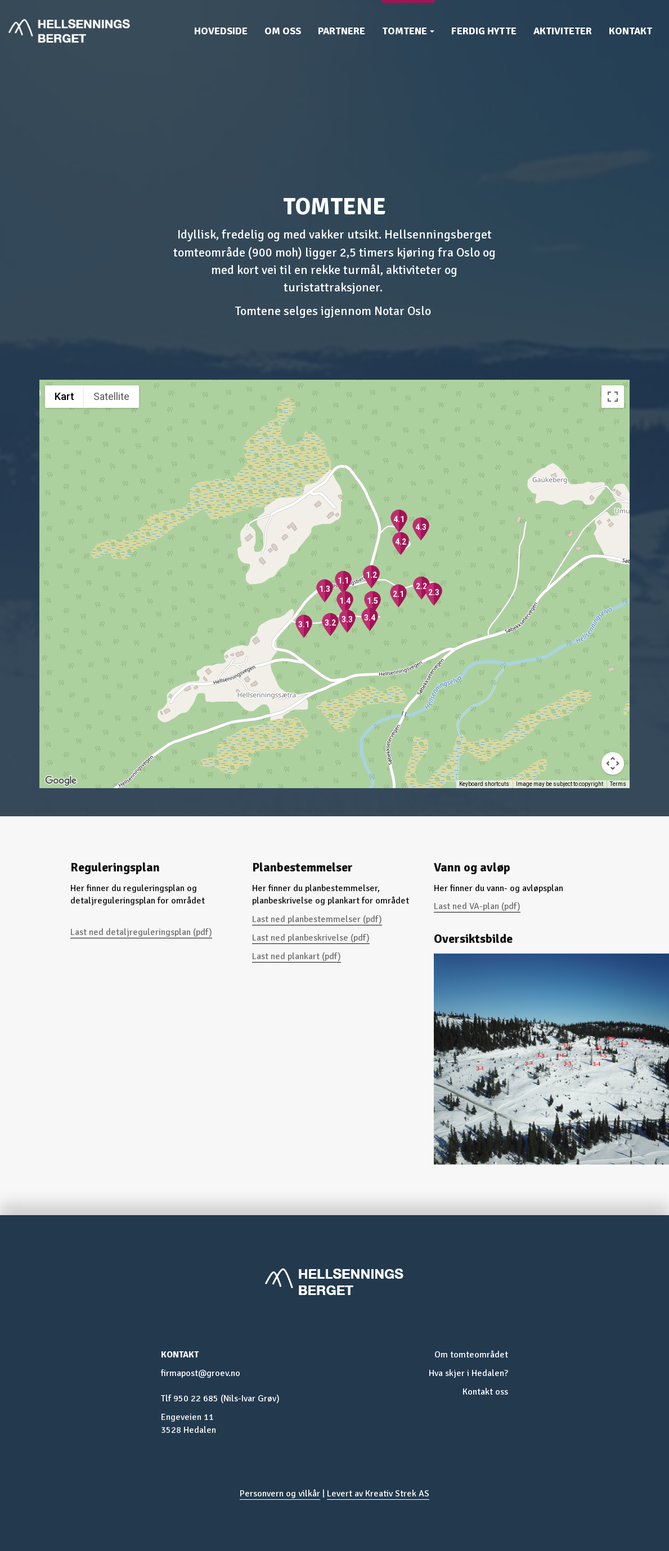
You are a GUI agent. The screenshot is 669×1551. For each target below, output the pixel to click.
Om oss (282, 31)
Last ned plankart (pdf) (296, 956)
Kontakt (630, 31)
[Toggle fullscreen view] (612, 396)
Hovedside (221, 31)
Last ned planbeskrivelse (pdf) (311, 937)
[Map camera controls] (612, 763)
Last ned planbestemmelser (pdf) (317, 919)
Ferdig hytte (484, 31)
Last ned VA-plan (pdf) (477, 906)
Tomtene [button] (408, 31)
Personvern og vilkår (280, 1493)
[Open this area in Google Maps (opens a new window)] (60, 781)
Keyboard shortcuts (484, 784)
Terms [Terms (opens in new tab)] (618, 784)
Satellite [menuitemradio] (111, 396)
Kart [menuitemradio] (64, 396)
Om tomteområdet (471, 1354)
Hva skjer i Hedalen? (468, 1373)
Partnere (341, 31)
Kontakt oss (485, 1391)
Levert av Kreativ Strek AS (378, 1493)
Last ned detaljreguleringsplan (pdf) (141, 932)
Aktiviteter (562, 31)
